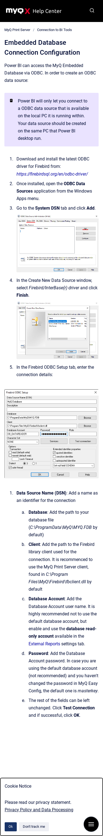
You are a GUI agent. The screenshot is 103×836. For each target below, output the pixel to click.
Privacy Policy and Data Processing (39, 809)
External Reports (44, 643)
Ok (11, 826)
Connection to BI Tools (54, 30)
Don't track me (34, 826)
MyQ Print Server (17, 30)
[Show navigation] (91, 824)
